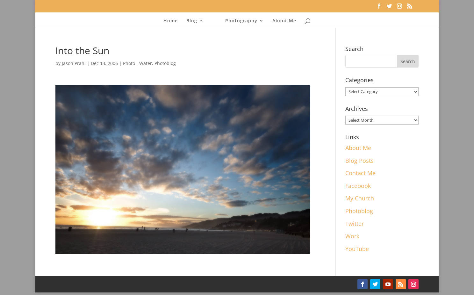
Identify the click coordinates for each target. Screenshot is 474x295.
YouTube (357, 249)
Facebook (358, 186)
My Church (359, 198)
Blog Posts (359, 160)
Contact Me (360, 173)
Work (352, 236)
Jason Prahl (74, 63)
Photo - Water (137, 63)
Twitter (354, 223)
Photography (241, 21)
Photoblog (165, 63)
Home (170, 21)
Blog (191, 21)
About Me (284, 21)
